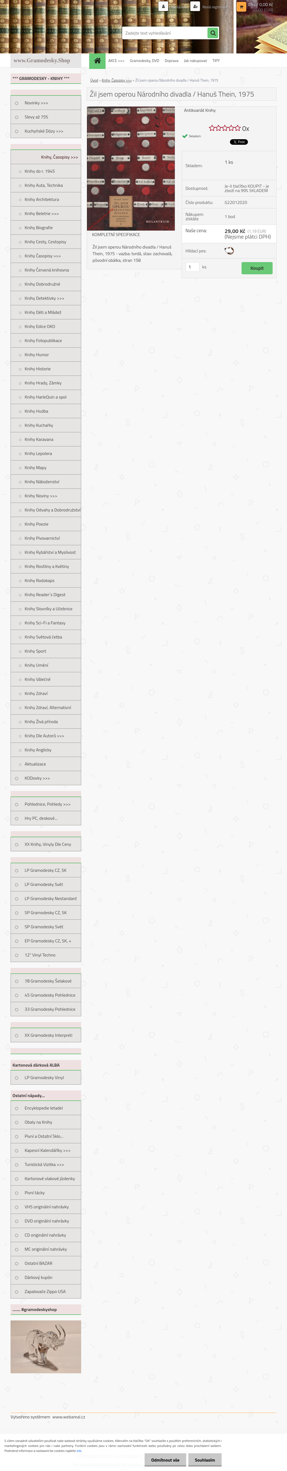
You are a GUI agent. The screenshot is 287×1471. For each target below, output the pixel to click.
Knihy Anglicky (38, 749)
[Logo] (49, 33)
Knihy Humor (37, 354)
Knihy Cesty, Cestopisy (45, 241)
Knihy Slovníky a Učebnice (49, 608)
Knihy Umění (36, 665)
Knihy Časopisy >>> (43, 255)
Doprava (171, 60)
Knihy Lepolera (38, 453)
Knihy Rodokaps (39, 580)
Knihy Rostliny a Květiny (47, 566)
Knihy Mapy (35, 467)
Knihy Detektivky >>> (44, 298)
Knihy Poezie (36, 524)
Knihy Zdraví (36, 693)
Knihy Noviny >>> (41, 495)
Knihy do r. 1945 (40, 171)
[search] (213, 33)
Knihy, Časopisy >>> (59, 157)
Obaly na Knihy (38, 1122)
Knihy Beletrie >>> (42, 213)
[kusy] (192, 267)
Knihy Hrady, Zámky (43, 382)
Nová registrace (215, 7)
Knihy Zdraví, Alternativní (48, 707)
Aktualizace (35, 764)
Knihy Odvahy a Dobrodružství (53, 509)
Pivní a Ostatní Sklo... (44, 1136)
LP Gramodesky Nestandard (51, 898)
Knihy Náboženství (42, 481)
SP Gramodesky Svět (44, 926)
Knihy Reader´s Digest (45, 594)
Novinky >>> (36, 102)
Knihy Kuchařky (39, 425)
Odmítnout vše (164, 1460)
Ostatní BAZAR (38, 1263)
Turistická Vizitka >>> (44, 1164)
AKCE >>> (116, 60)
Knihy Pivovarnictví (42, 538)
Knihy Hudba (36, 411)
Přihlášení (179, 7)
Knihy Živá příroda (41, 721)
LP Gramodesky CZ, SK (45, 870)
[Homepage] (99, 60)
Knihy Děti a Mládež (43, 312)
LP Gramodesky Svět (44, 884)
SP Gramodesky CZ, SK (46, 912)
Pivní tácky (35, 1192)
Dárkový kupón (38, 1277)
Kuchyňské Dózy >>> (44, 131)
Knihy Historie (38, 368)
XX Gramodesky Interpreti (48, 1035)
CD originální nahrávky (45, 1235)
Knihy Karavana (39, 439)
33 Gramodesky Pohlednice (50, 1009)
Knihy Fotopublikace (43, 340)
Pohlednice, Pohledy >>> (48, 804)
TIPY (216, 60)
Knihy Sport (35, 651)
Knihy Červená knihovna (47, 270)
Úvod (94, 80)
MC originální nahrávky (46, 1249)
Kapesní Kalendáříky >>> (48, 1150)
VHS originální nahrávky (47, 1206)
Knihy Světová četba (43, 637)
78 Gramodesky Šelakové (48, 981)
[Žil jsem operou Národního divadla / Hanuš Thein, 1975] (131, 108)
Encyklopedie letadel (44, 1108)
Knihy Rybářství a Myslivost (50, 552)
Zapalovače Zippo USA (45, 1291)
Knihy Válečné (37, 679)
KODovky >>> (37, 778)
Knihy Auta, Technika (44, 185)
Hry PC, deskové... (41, 818)
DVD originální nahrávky (47, 1220)
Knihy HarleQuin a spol (45, 397)
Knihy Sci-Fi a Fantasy (45, 622)
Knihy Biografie (39, 227)
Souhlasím (204, 1460)
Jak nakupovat (195, 60)
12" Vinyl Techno (40, 955)
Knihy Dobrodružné (42, 284)
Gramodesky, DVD (144, 60)
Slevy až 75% (36, 116)
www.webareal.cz (68, 1416)
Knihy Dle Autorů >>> (44, 735)
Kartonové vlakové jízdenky (50, 1178)
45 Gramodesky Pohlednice (50, 995)
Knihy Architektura (42, 199)
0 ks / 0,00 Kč (260, 4)
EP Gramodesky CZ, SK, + (48, 940)
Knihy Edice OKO (40, 326)
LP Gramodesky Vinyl (44, 1077)
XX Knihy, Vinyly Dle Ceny (48, 844)
